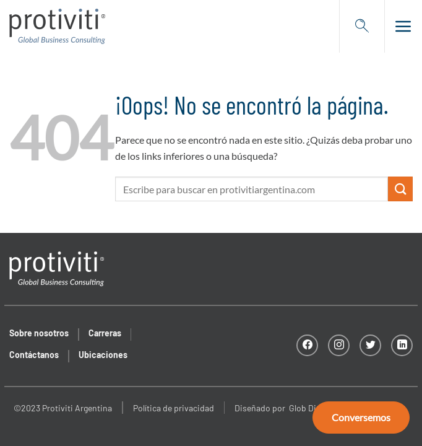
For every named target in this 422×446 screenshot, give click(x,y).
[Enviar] (400, 189)
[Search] (362, 26)
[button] (399, 26)
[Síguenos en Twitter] (370, 345)
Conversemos (361, 417)
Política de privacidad (173, 408)
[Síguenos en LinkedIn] (402, 345)
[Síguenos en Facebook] (307, 345)
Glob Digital (310, 408)
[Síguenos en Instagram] (339, 345)
